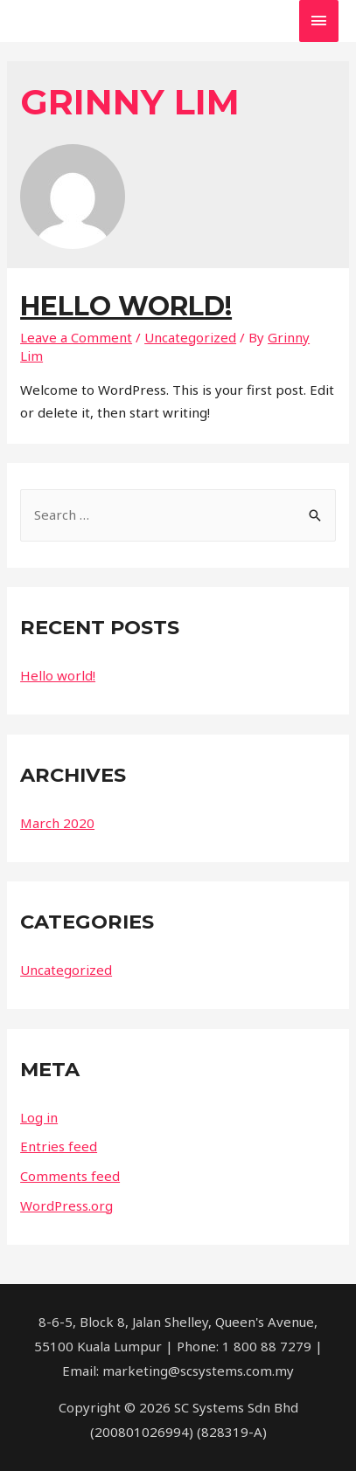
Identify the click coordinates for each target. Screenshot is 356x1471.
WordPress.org (66, 1205)
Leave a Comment (76, 337)
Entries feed (58, 1146)
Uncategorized (190, 337)
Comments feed (70, 1175)
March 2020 (57, 823)
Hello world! (126, 306)
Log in (39, 1117)
